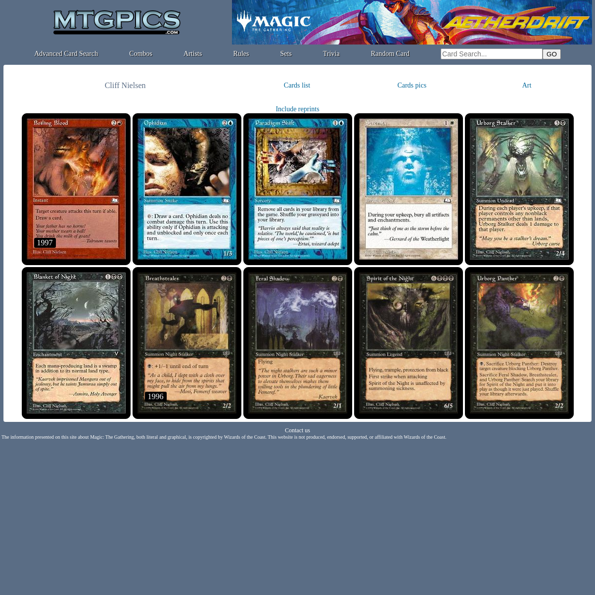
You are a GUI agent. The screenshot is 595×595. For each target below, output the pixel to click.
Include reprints (297, 109)
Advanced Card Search (66, 53)
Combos (140, 53)
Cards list (297, 85)
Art (527, 85)
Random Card (390, 53)
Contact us (297, 430)
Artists (192, 53)
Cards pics (411, 85)
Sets (286, 53)
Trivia (331, 53)
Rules (241, 53)
